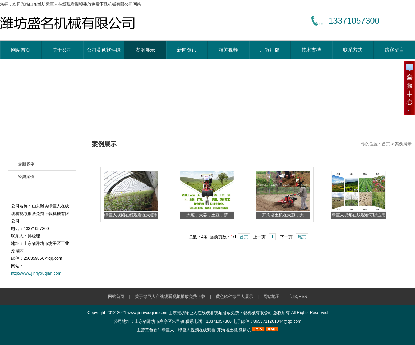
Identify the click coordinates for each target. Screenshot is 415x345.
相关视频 (228, 50)
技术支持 (311, 50)
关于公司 (62, 50)
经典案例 (26, 176)
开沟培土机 (227, 330)
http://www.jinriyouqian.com (36, 273)
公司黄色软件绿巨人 (104, 53)
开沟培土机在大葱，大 (283, 215)
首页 (244, 237)
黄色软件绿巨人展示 (234, 296)
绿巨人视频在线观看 (196, 330)
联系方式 (352, 50)
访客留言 (394, 50)
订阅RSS (298, 296)
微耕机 (245, 330)
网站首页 (20, 50)
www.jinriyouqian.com (147, 312)
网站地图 (271, 296)
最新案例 (26, 164)
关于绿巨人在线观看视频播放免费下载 (170, 296)
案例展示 (145, 50)
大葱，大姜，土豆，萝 (207, 215)
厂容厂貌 (269, 50)
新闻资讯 (186, 50)
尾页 (302, 237)
